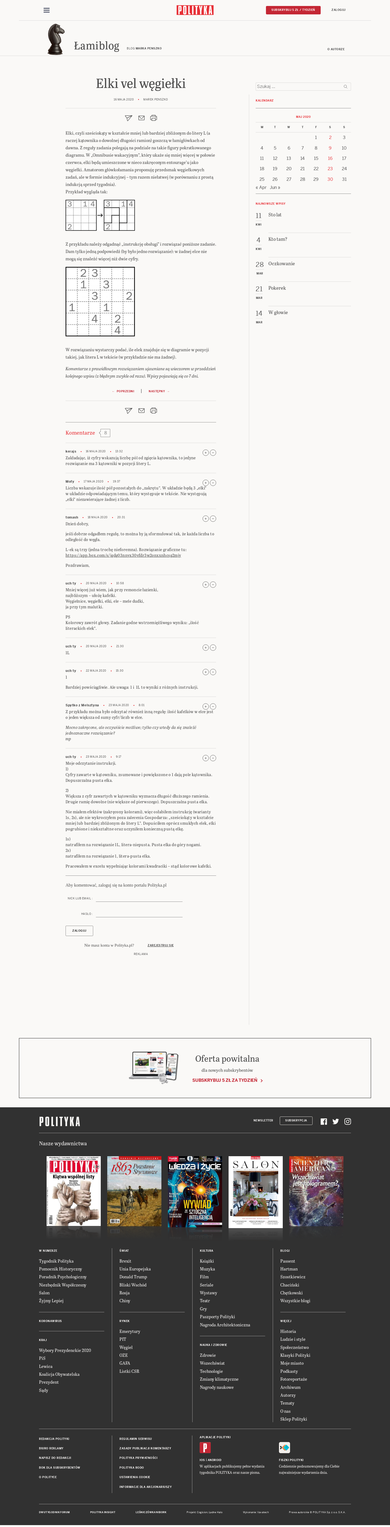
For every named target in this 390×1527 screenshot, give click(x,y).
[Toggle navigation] (46, 10)
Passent (287, 1261)
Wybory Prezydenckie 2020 (65, 1350)
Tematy (287, 1403)
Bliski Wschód (133, 1285)
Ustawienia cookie (134, 1477)
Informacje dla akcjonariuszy (145, 1487)
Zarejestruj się (161, 945)
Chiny (124, 1301)
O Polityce (48, 1477)
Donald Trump (133, 1277)
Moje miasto (292, 1363)
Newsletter (263, 1121)
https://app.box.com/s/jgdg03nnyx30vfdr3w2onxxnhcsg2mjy (123, 555)
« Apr (261, 188)
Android (215, 1460)
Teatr (205, 1301)
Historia (288, 1331)
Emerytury (129, 1331)
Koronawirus (50, 1321)
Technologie (211, 1371)
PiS (42, 1358)
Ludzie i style (293, 1339)
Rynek (124, 1321)
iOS (202, 1460)
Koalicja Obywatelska (59, 1374)
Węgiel (126, 1347)
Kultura (206, 1251)
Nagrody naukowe (217, 1387)
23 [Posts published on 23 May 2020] (330, 169)
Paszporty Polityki (217, 1317)
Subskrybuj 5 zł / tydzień (293, 10)
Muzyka (207, 1269)
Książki (207, 1261)
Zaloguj (339, 10)
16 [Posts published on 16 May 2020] (330, 159)
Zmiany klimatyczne (219, 1379)
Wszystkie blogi (295, 1301)
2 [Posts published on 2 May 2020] (330, 138)
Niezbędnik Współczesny (62, 1285)
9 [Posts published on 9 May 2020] (330, 148)
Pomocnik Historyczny (60, 1269)
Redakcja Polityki (54, 1439)
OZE (123, 1355)
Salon (44, 1293)
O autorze (336, 49)
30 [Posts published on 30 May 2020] (330, 179)
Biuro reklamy (51, 1448)
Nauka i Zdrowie (213, 1345)
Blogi (285, 1251)
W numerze (48, 1251)
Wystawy (208, 1293)
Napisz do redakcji (55, 1458)
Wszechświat (212, 1363)
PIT (122, 1339)
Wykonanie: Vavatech (256, 1512)
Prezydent (49, 1382)
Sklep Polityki (293, 1419)
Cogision (202, 1512)
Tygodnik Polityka (56, 1261)
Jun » (275, 188)
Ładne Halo (216, 1512)
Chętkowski (291, 1293)
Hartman (289, 1269)
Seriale (206, 1285)
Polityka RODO (131, 1468)
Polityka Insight (102, 1512)
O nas (285, 1411)
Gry (203, 1309)
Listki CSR (129, 1371)
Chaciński (289, 1285)
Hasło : (87, 914)
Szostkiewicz (293, 1277)
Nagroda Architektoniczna (225, 1325)
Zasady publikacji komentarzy (145, 1448)
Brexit (125, 1261)
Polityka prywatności (138, 1458)
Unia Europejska (135, 1269)
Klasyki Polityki (295, 1355)
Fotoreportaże (293, 1379)
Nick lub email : (80, 899)
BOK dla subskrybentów (59, 1468)
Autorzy (288, 1395)
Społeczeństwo (294, 1347)
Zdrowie (208, 1355)
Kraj (43, 1340)
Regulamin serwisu (135, 1439)
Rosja (124, 1293)
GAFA (124, 1363)
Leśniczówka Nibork (151, 1512)
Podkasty (289, 1371)
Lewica (46, 1366)
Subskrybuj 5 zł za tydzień (224, 1080)
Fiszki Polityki (291, 1460)
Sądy (43, 1390)
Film (204, 1277)
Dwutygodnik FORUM (54, 1512)
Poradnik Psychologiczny (63, 1277)
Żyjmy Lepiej (51, 1301)
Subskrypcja (296, 1121)
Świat (124, 1251)
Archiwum (290, 1387)
